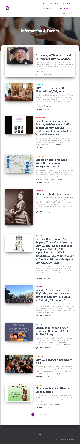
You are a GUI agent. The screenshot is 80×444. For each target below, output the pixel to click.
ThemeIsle (71, 439)
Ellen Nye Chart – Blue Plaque (53, 194)
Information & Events (65, 8)
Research (54, 3)
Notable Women (48, 8)
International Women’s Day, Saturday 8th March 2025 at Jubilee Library (51, 331)
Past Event (38, 235)
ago (47, 74)
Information (39, 52)
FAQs (70, 13)
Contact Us (61, 13)
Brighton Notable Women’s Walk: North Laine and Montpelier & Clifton (51, 163)
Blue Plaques (67, 3)
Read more (39, 71)
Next (45, 414)
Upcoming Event (40, 118)
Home (44, 3)
